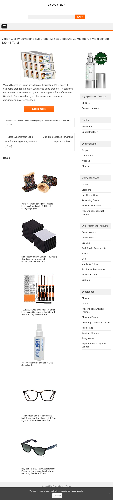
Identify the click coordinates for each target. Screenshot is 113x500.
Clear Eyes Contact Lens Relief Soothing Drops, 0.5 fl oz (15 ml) (21, 141)
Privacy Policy (58, 486)
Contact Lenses (90, 108)
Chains (85, 298)
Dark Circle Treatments (94, 248)
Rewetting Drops (90, 200)
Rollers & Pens (89, 274)
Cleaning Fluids (90, 317)
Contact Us (47, 486)
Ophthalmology (90, 132)
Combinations (89, 232)
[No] (109, 493)
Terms (68, 486)
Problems (87, 126)
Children (86, 103)
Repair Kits (87, 327)
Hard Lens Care (90, 195)
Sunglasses (88, 338)
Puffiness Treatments (93, 269)
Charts (85, 166)
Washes (86, 161)
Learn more (39, 108)
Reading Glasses (90, 333)
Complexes (88, 237)
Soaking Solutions (91, 205)
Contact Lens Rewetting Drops (30, 121)
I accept (57, 496)
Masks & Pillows (90, 264)
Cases (85, 184)
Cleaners (86, 189)
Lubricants (87, 155)
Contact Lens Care (58, 121)
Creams (86, 243)
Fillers (85, 253)
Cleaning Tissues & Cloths (96, 322)
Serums (86, 280)
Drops (85, 150)
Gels (84, 258)
